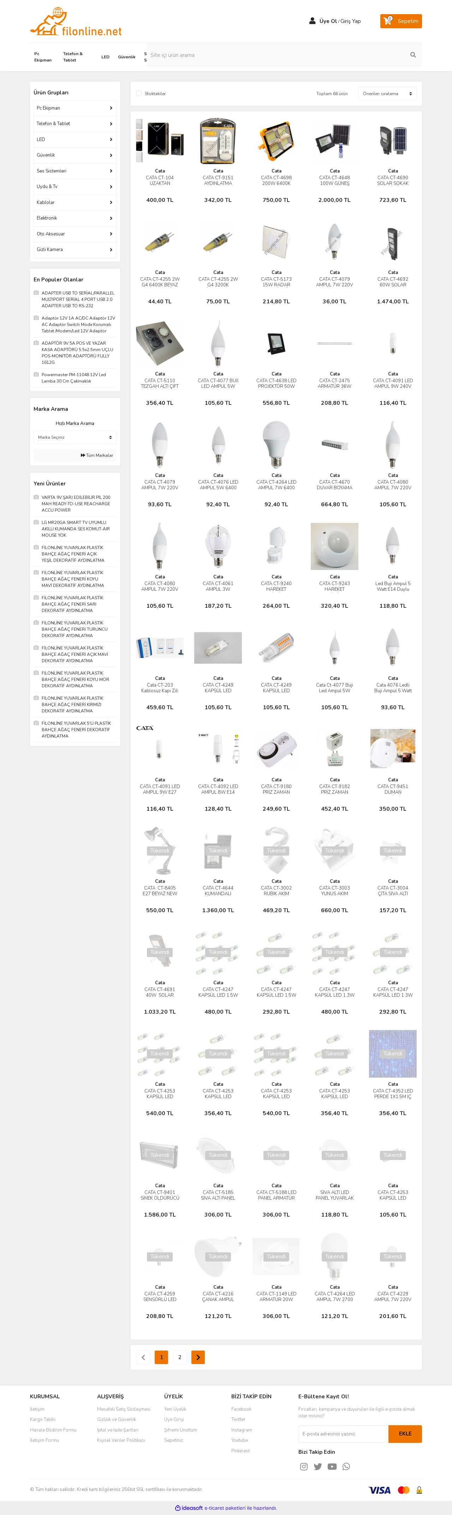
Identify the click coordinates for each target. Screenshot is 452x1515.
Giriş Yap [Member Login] (350, 21)
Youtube (239, 1440)
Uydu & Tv (47, 186)
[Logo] (75, 21)
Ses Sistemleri (51, 171)
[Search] (374, 55)
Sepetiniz (173, 1440)
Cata (160, 171)
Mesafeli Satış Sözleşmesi (123, 1409)
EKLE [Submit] (405, 1433)
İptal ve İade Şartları (117, 1430)
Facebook (241, 1409)
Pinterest (240, 1451)
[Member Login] (312, 21)
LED (41, 139)
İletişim (37, 1409)
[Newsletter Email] (343, 1434)
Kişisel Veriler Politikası (121, 1440)
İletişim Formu (44, 1440)
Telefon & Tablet (53, 124)
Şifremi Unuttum (180, 1430)
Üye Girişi (174, 1419)
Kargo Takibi (42, 1419)
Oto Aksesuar (51, 234)
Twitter (238, 1419)
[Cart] (401, 21)
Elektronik (47, 218)
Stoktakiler (155, 94)
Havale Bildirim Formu (53, 1430)
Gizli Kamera (50, 249)
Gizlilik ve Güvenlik (116, 1419)
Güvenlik (46, 155)
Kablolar (46, 202)
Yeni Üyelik (175, 1409)
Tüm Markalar (97, 455)
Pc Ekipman (48, 108)
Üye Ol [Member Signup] (328, 21)
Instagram (241, 1430)
